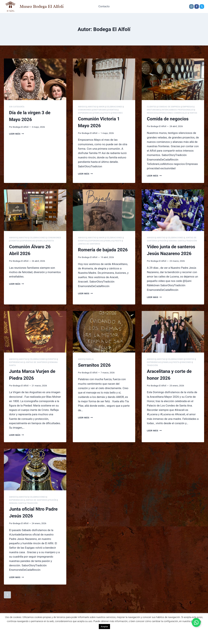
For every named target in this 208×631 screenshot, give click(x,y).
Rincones (117, 113)
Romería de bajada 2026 (103, 249)
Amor (101, 107)
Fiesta (107, 113)
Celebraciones (114, 107)
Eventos (112, 110)
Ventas (193, 113)
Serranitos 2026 (94, 365)
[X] (202, 6)
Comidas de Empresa (169, 107)
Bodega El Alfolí (20, 127)
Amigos (82, 107)
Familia (98, 113)
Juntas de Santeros (89, 244)
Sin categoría (16, 107)
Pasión (163, 241)
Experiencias (85, 113)
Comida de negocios (167, 119)
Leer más (16, 133)
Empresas (187, 107)
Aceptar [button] (104, 626)
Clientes (151, 107)
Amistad (92, 107)
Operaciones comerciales (173, 113)
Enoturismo (99, 110)
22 (38, 594)
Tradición (191, 241)
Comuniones (84, 110)
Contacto (104, 6)
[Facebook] (196, 6)
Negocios (152, 113)
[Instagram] (191, 6)
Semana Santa (176, 241)
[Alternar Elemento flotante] (196, 622)
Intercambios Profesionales (178, 110)
